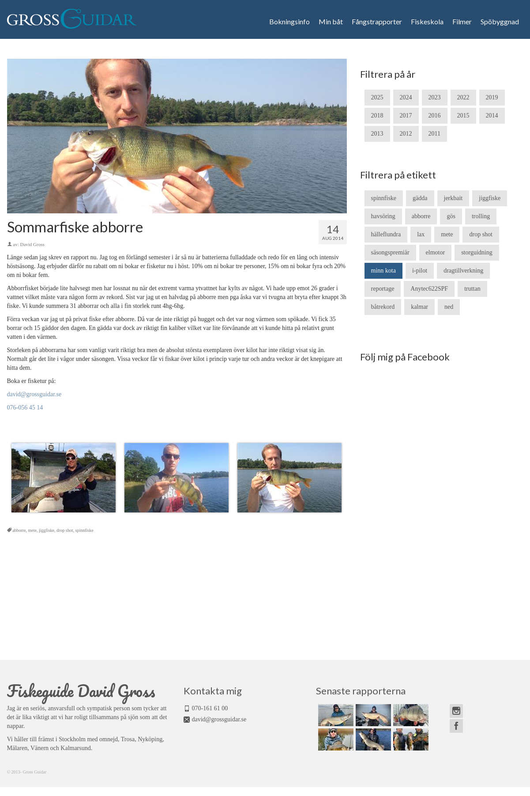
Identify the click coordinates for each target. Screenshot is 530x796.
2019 (492, 97)
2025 (377, 97)
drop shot (64, 530)
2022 (463, 97)
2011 (434, 133)
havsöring (383, 216)
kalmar (419, 306)
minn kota (383, 270)
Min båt (331, 22)
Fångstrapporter (377, 22)
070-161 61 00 (210, 708)
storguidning (476, 252)
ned (448, 306)
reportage (383, 288)
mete (32, 530)
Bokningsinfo (289, 22)
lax (421, 234)
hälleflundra (386, 234)
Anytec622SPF (429, 288)
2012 (406, 133)
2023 (435, 97)
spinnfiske (84, 530)
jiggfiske (46, 530)
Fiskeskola (427, 22)
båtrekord (383, 306)
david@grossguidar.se (34, 394)
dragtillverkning (463, 270)
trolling (481, 216)
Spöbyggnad (500, 22)
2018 (377, 115)
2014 (492, 115)
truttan (472, 288)
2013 (377, 133)
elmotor (435, 252)
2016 (435, 115)
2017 (406, 115)
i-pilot (419, 270)
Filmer (462, 22)
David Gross (32, 244)
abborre (19, 530)
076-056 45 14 (25, 407)
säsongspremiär (390, 252)
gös (451, 216)
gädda (420, 198)
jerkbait (453, 198)
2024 (406, 97)
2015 (463, 115)
